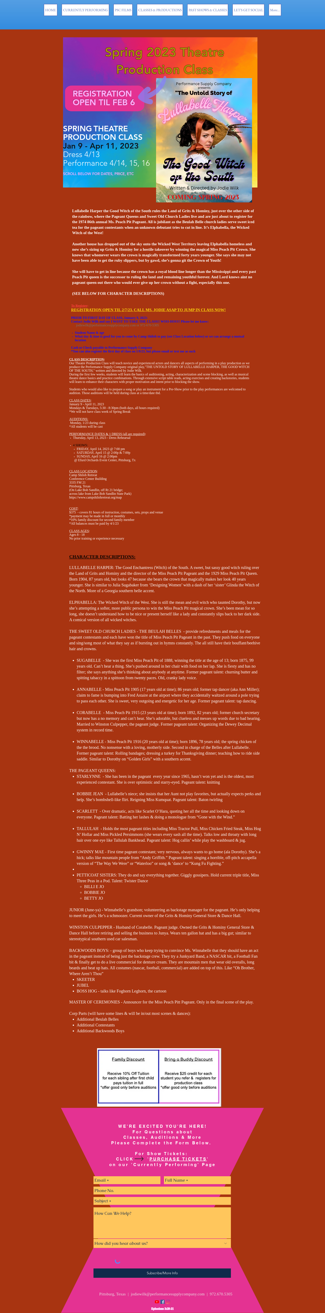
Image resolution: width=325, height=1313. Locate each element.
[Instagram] (168, 1302)
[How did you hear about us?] (162, 1243)
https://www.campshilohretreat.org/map (95, 497)
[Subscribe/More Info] (162, 1273)
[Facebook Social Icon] (162, 1302)
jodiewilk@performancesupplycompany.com (106, 325)
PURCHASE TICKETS (178, 1159)
